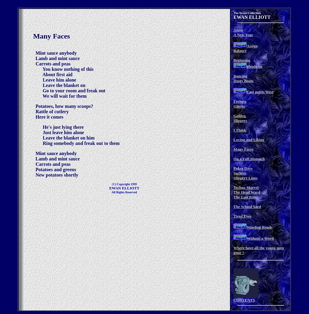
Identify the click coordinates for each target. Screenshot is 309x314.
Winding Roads (259, 227)
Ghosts (239, 106)
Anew (238, 30)
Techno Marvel (245, 187)
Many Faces (243, 149)
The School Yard (247, 206)
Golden (240, 116)
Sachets (239, 173)
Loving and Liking (248, 139)
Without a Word (260, 238)
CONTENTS (244, 300)
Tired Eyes (242, 216)
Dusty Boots (243, 81)
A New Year (243, 35)
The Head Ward (246, 192)
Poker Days (243, 168)
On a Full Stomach (248, 159)
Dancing (240, 76)
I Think (239, 130)
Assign (252, 46)
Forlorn (239, 101)
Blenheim (254, 66)
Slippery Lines (245, 178)
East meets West (260, 92)
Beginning (241, 60)
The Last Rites (245, 197)
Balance (240, 50)
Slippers (240, 120)
